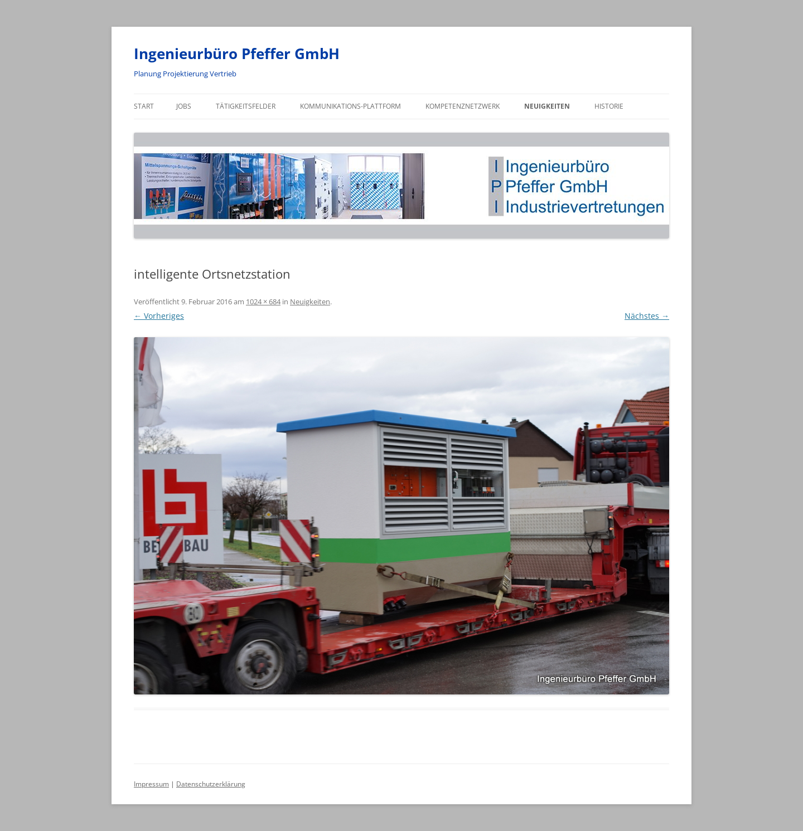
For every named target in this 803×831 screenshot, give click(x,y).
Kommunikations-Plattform (350, 106)
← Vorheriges (159, 315)
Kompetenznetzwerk (462, 106)
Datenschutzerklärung (210, 784)
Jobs (183, 106)
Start (144, 106)
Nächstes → (647, 315)
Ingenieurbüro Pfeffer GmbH (237, 53)
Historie (608, 106)
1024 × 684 (263, 302)
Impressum (151, 784)
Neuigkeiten (547, 106)
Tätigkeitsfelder (245, 106)
